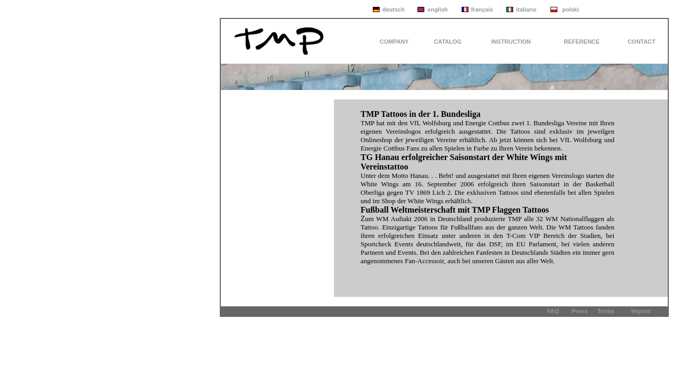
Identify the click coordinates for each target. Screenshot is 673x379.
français (482, 9)
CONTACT (642, 41)
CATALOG (448, 41)
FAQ (553, 311)
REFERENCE (582, 41)
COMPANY (394, 41)
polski (570, 9)
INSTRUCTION (511, 41)
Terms (605, 311)
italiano (526, 9)
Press (580, 311)
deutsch (393, 9)
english (437, 9)
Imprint (641, 311)
